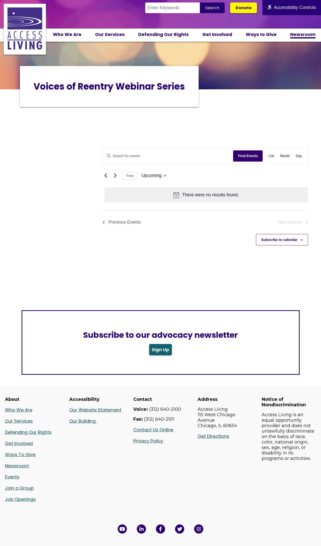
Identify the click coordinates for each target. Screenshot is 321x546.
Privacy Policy (148, 441)
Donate (243, 8)
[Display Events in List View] (271, 156)
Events (12, 477)
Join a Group (19, 488)
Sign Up (160, 349)
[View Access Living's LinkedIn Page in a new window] (141, 529)
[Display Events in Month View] (285, 156)
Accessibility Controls (291, 7)
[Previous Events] (105, 176)
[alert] (206, 195)
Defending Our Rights (163, 34)
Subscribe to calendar (279, 240)
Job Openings (20, 499)
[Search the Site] (172, 7)
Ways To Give (20, 454)
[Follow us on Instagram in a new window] (198, 529)
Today (130, 175)
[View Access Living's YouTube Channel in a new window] (122, 529)
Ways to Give (261, 34)
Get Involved (217, 34)
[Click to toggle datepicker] (154, 175)
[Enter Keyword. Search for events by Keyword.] (168, 156)
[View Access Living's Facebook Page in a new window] (160, 529)
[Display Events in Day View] (299, 156)
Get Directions (213, 436)
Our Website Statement (95, 410)
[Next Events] (115, 176)
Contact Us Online (153, 430)
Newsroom (303, 34)
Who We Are (67, 34)
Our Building (83, 421)
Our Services (110, 34)
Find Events (248, 156)
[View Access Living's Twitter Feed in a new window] (179, 529)
